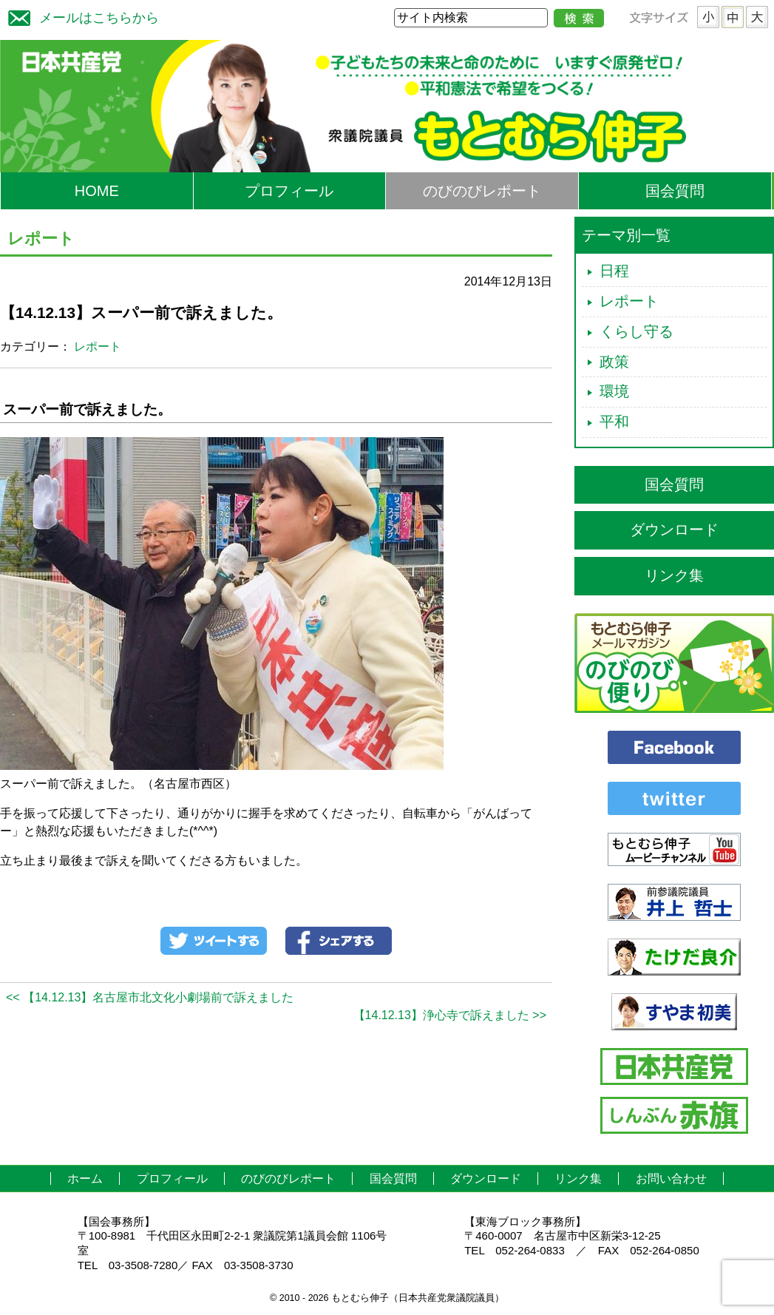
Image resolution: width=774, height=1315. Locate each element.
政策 (614, 362)
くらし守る (636, 331)
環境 (614, 391)
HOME (97, 191)
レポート (97, 346)
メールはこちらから (80, 16)
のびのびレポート (482, 191)
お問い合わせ (671, 1178)
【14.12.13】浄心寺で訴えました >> (449, 1015)
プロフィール (289, 191)
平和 (614, 421)
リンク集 (674, 575)
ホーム (85, 1178)
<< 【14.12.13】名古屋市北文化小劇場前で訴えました (149, 997)
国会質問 (675, 191)
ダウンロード (674, 529)
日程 (614, 271)
